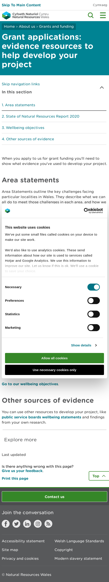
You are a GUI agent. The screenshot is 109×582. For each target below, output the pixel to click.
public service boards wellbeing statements (41, 417)
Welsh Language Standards (79, 541)
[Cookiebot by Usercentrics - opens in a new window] (91, 211)
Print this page (15, 478)
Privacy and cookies (20, 558)
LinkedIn (27, 524)
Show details (81, 345)
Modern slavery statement (78, 558)
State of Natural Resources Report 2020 (42, 116)
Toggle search (91, 15)
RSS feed (48, 524)
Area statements (20, 105)
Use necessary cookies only (54, 370)
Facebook (6, 524)
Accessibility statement (23, 541)
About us (27, 26)
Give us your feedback (22, 471)
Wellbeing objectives (25, 127)
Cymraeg (100, 5)
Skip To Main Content (21, 5)
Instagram (38, 524)
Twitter (16, 524)
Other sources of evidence (30, 139)
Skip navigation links (21, 84)
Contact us (54, 497)
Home (9, 26)
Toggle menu (103, 15)
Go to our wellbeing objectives (30, 384)
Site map (10, 550)
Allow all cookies (54, 358)
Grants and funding (56, 26)
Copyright (63, 550)
